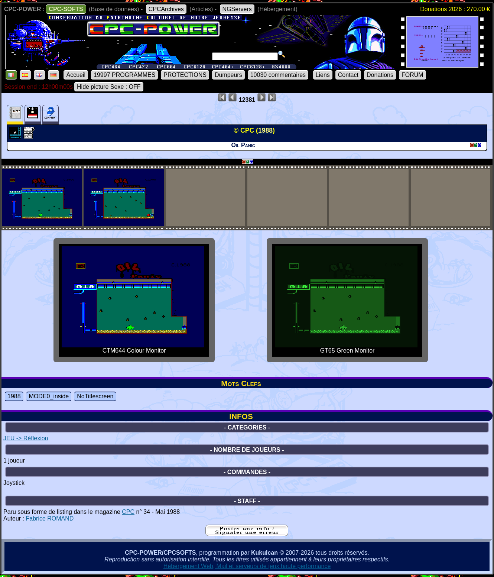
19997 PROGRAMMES (124, 75)
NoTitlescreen (95, 396)
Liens (323, 75)
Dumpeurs (228, 75)
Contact (348, 75)
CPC (128, 512)
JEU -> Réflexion (25, 438)
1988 (14, 396)
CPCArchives (166, 9)
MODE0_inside (49, 396)
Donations (380, 75)
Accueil (75, 75)
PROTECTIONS (185, 75)
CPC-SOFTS (66, 9)
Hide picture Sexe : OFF (109, 87)
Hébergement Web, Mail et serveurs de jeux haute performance (247, 566)
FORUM (412, 75)
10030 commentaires (278, 75)
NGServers (237, 9)
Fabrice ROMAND (50, 518)
